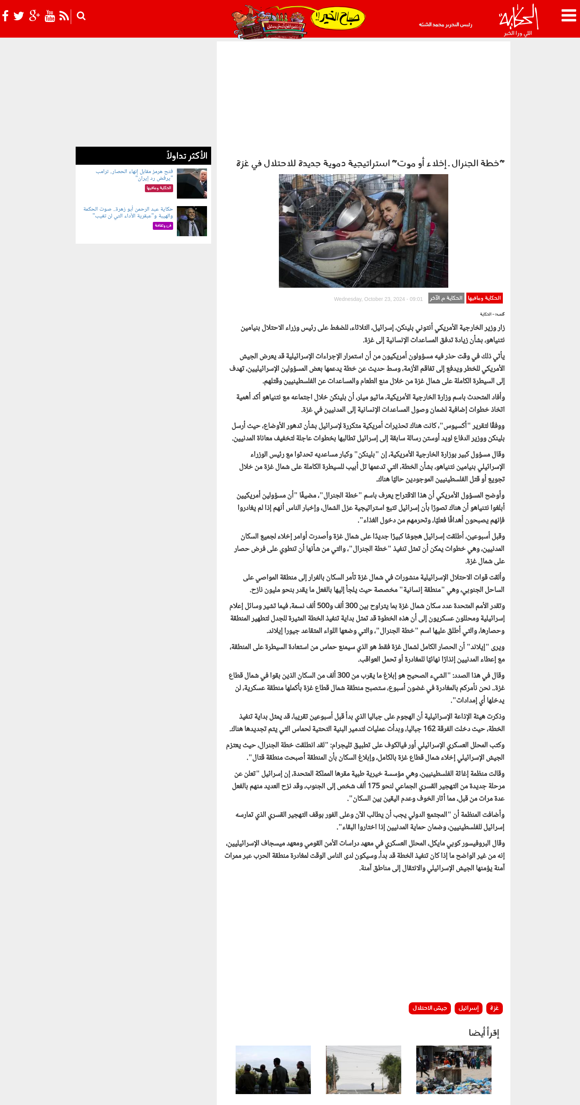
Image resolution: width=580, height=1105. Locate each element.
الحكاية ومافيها (484, 185)
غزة (494, 894)
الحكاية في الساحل (240, 1049)
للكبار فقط (187, 1049)
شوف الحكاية (93, 1049)
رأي (340, 1049)
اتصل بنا (365, 1093)
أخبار (328, 1049)
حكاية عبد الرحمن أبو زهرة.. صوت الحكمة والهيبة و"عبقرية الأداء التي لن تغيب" (128, 212)
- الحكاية (487, 201)
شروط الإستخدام (418, 1093)
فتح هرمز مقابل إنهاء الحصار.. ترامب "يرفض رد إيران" (134, 175)
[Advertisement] (363, 97)
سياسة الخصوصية (460, 1093)
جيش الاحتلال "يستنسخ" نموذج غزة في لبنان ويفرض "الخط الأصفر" (276, 999)
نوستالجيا (123, 1049)
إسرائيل (468, 894)
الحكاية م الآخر (446, 185)
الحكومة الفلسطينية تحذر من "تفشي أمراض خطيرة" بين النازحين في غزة (457, 999)
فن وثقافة (163, 1049)
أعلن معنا (387, 1093)
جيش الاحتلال (430, 894)
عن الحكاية (494, 1093)
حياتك (210, 1049)
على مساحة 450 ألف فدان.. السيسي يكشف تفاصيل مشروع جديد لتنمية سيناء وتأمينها (367, 1003)
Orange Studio (120, 1097)
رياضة (143, 1049)
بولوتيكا (273, 1049)
